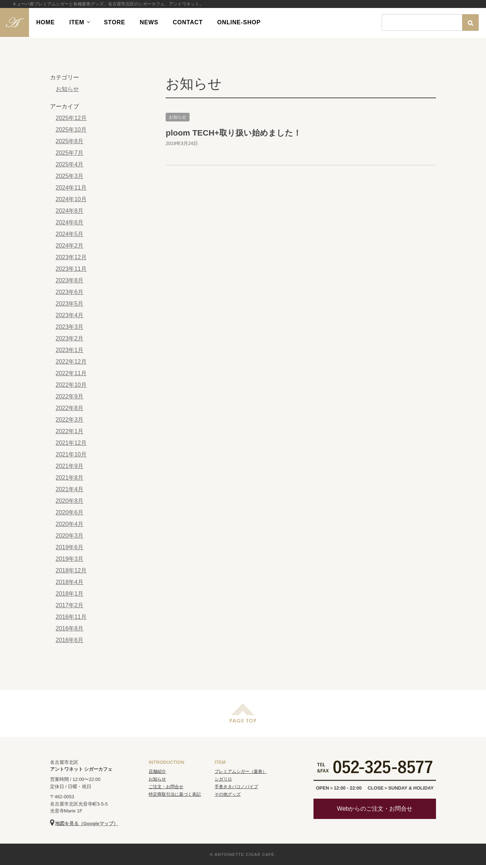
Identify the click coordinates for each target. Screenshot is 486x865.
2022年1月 (70, 431)
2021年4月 (70, 489)
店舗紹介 (157, 771)
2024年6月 (70, 222)
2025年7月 (70, 153)
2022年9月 (70, 396)
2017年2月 (70, 605)
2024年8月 (70, 211)
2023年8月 (70, 280)
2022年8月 (70, 408)
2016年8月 (70, 628)
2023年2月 (70, 338)
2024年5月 (70, 234)
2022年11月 (71, 373)
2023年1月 (70, 350)
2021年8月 (70, 478)
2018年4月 (70, 582)
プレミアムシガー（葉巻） (241, 771)
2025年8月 (70, 141)
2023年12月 (71, 257)
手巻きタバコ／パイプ (236, 786)
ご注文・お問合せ (166, 786)
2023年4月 (70, 315)
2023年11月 (71, 269)
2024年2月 (70, 246)
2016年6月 (70, 640)
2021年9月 (70, 466)
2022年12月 (71, 362)
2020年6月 (70, 512)
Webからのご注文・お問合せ (375, 809)
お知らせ (177, 117)
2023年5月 (70, 304)
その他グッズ (228, 794)
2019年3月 (70, 559)
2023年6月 (70, 292)
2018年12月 (71, 570)
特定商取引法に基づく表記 (175, 794)
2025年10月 (71, 130)
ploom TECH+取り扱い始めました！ (233, 132)
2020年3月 (70, 536)
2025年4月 (70, 164)
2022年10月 (71, 385)
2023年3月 (70, 327)
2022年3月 (70, 420)
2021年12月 (71, 443)
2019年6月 (70, 547)
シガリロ (223, 779)
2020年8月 (70, 501)
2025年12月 (71, 118)
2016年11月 (71, 617)
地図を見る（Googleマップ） (86, 823)
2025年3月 (70, 176)
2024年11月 (71, 188)
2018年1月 (70, 594)
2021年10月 (71, 454)
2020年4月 (70, 524)
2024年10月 (71, 199)
